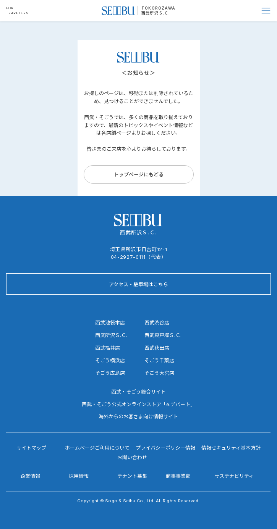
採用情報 (79, 476)
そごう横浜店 (110, 360)
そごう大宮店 (159, 373)
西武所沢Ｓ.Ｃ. (155, 13)
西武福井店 (107, 348)
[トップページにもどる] (139, 174)
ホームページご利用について (97, 448)
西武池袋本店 (110, 322)
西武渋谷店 (156, 322)
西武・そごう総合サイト (138, 392)
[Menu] (266, 10)
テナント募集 (132, 476)
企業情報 (30, 476)
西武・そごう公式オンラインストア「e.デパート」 (138, 404)
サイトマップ (31, 448)
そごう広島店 (110, 373)
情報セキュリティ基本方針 (231, 448)
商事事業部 (178, 476)
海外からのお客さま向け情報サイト (138, 416)
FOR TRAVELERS (17, 10)
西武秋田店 (156, 348)
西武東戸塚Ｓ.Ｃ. (162, 335)
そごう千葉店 (159, 360)
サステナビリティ (234, 476)
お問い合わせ (132, 457)
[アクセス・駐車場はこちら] (138, 284)
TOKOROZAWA (158, 8)
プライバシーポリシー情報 (165, 448)
